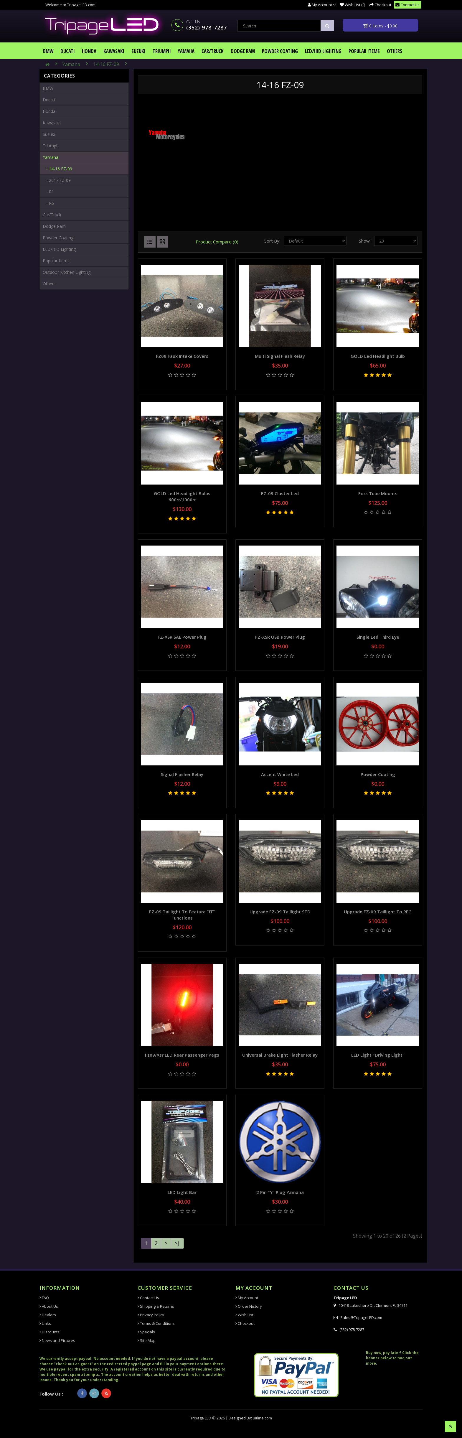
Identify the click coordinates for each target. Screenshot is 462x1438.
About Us (48, 1306)
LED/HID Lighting (323, 51)
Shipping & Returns (156, 1306)
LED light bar (182, 1192)
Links (45, 1323)
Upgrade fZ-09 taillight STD (280, 912)
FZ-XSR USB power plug (280, 637)
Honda (89, 51)
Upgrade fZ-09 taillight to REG (378, 912)
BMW (48, 51)
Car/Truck (213, 51)
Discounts (49, 1332)
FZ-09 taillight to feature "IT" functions (182, 915)
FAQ (44, 1297)
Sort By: (272, 241)
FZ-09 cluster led (280, 493)
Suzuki (138, 51)
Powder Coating (280, 51)
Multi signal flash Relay (280, 356)
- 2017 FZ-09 (57, 180)
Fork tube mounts (377, 493)
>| (177, 1243)
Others (394, 51)
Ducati (67, 51)
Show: (365, 241)
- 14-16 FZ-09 (57, 169)
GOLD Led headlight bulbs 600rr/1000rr (182, 496)
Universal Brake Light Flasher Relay (280, 1055)
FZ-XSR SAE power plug (182, 637)
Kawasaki (113, 51)
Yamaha (186, 51)
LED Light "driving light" (378, 1055)
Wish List (244, 1314)
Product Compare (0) (217, 242)
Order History (248, 1306)
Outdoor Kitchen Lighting (66, 272)
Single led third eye (378, 637)
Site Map (147, 1340)
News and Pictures (57, 1340)
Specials (146, 1332)
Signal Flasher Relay (182, 774)
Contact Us (148, 1297)
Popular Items (364, 51)
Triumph (162, 51)
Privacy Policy (151, 1314)
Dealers (47, 1314)
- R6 (48, 203)
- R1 (48, 192)
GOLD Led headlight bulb (378, 356)
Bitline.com (262, 1418)
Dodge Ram (243, 51)
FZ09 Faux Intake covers (182, 356)
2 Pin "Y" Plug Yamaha (280, 1192)
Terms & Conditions (156, 1323)
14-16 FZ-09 (106, 64)
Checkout (245, 1323)
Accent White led (280, 774)
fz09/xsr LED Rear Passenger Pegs (182, 1055)
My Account (246, 1297)
